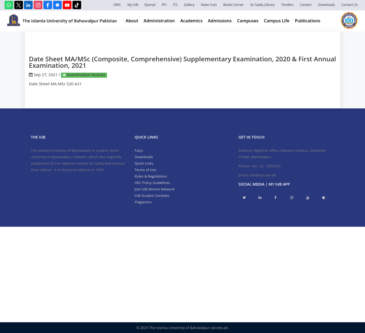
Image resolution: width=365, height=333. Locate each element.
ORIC (117, 4)
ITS (175, 4)
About (132, 21)
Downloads (326, 4)
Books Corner (233, 4)
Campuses (248, 21)
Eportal (149, 4)
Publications (308, 21)
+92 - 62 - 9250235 (266, 166)
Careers (306, 4)
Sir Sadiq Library (262, 4)
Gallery (189, 4)
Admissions (220, 21)
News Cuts (209, 4)
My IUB (132, 4)
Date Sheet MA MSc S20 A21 (55, 83)
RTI (164, 4)
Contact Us (349, 4)
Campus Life (277, 21)
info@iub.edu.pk (262, 175)
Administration (159, 21)
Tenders (287, 4)
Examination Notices (85, 74)
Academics (191, 21)
